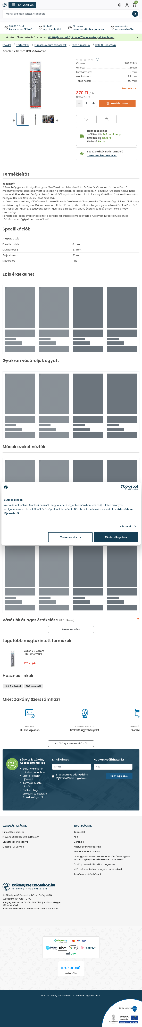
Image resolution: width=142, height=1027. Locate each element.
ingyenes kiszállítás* (20, 29)
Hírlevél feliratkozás (13, 832)
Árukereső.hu (71, 973)
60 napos (78, 26)
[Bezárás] (137, 37)
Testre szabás (70, 537)
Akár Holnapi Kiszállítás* (87, 851)
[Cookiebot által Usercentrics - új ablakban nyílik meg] (123, 487)
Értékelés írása (71, 629)
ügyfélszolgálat (52, 29)
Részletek (125, 526)
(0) (97, 59)
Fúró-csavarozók (33, 686)
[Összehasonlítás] (106, 119)
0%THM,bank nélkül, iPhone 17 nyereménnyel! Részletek (80, 37)
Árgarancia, (121, 26)
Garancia (79, 842)
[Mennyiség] (86, 103)
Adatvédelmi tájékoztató (87, 846)
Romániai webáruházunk (87, 874)
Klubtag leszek (119, 776)
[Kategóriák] (22, 5)
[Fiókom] (127, 4)
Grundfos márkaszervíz (15, 842)
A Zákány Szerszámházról (71, 743)
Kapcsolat (79, 832)
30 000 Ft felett (16, 26)
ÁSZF (76, 837)
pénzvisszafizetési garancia (88, 29)
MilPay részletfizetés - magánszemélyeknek (98, 869)
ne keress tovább (124, 29)
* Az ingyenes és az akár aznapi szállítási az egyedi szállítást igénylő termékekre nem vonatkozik (102, 858)
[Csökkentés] (79, 103)
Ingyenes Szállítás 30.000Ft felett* (21, 837)
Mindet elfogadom (116, 537)
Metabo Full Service (13, 846)
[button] (13, 120)
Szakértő (47, 26)
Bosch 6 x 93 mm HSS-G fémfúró (34, 652)
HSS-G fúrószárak (13, 686)
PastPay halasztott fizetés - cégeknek (94, 864)
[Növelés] (93, 103)
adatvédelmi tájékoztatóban (72, 776)
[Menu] (119, 4)
